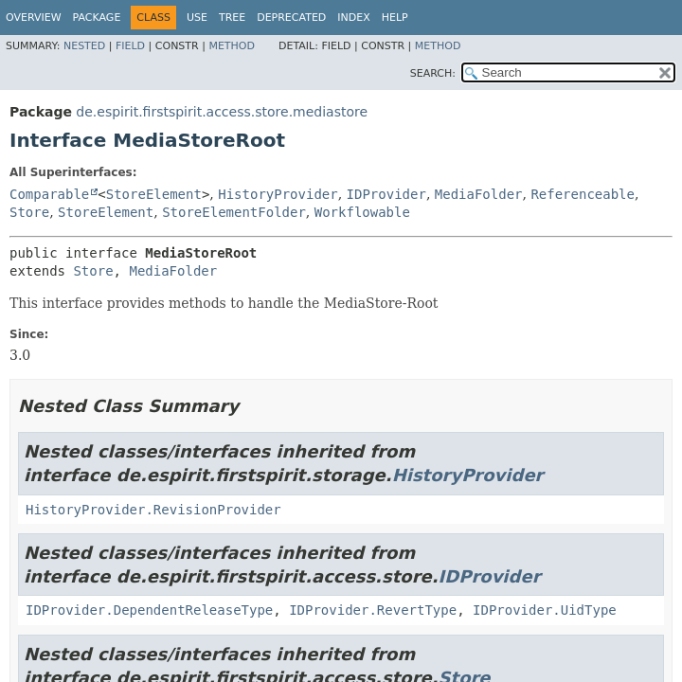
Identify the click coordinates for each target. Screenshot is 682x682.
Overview (34, 17)
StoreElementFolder (234, 212)
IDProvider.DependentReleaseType (149, 610)
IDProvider (386, 194)
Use (197, 17)
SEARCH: (433, 73)
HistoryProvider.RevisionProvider (153, 509)
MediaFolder (479, 194)
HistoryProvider (277, 194)
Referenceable (582, 194)
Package (97, 17)
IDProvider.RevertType (373, 610)
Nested (84, 46)
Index (353, 17)
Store (29, 212)
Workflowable (362, 212)
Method (231, 46)
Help (395, 17)
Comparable (49, 194)
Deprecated (291, 17)
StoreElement (154, 194)
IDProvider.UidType (545, 610)
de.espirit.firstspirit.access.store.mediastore (222, 111)
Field (130, 46)
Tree (232, 17)
